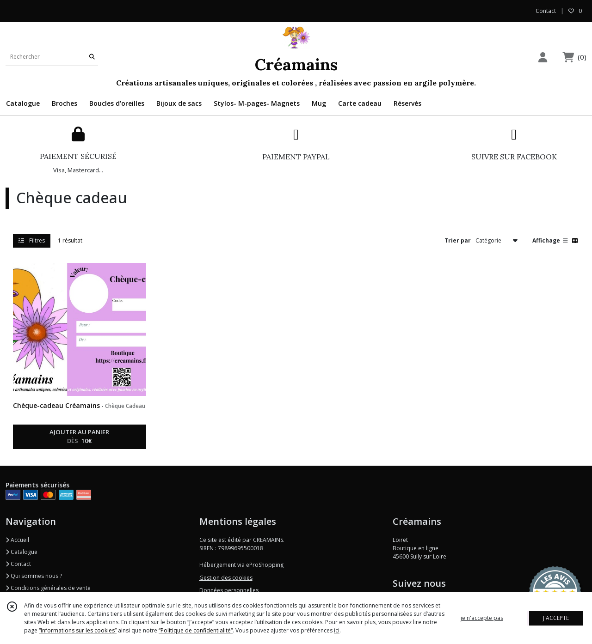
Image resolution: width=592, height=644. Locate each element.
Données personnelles (229, 590)
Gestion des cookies (226, 578)
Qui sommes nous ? (34, 576)
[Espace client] (542, 57)
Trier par (457, 240)
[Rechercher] (92, 57)
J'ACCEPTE (556, 618)
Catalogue (21, 552)
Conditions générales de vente (48, 588)
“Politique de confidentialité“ (196, 630)
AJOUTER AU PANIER (79, 437)
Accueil (17, 540)
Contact (546, 11)
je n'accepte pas (482, 618)
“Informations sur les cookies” (78, 630)
